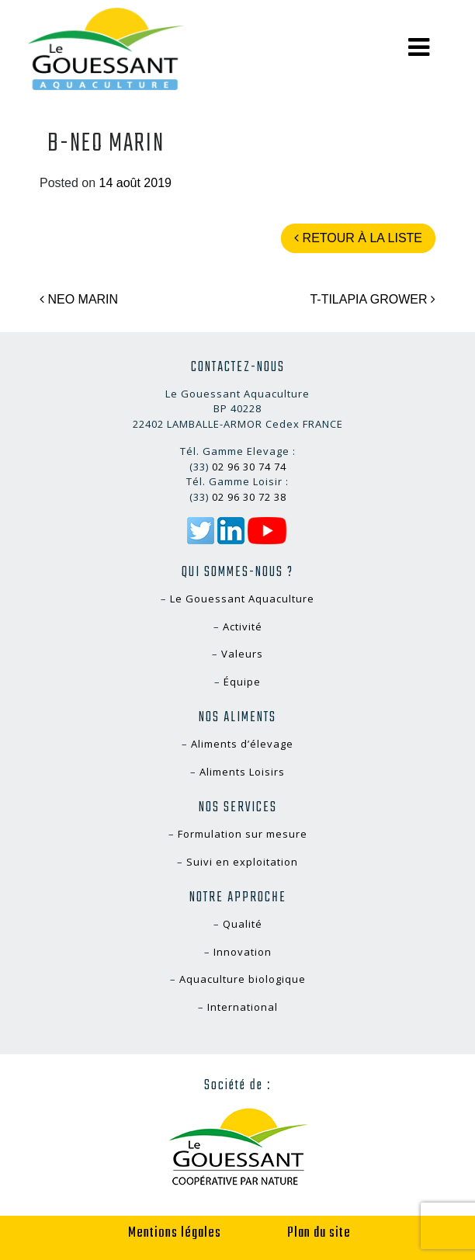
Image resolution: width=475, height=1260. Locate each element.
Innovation (242, 952)
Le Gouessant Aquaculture (242, 599)
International (242, 1007)
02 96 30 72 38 (249, 497)
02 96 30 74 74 (249, 467)
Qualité (242, 924)
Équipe (242, 682)
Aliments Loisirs (242, 772)
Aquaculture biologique (242, 979)
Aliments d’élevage (242, 744)
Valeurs (242, 654)
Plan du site (319, 1233)
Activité (242, 626)
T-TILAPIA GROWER (372, 299)
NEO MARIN (79, 299)
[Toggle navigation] (418, 47)
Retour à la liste (358, 238)
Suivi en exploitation (242, 862)
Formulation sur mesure (242, 834)
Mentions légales (174, 1233)
